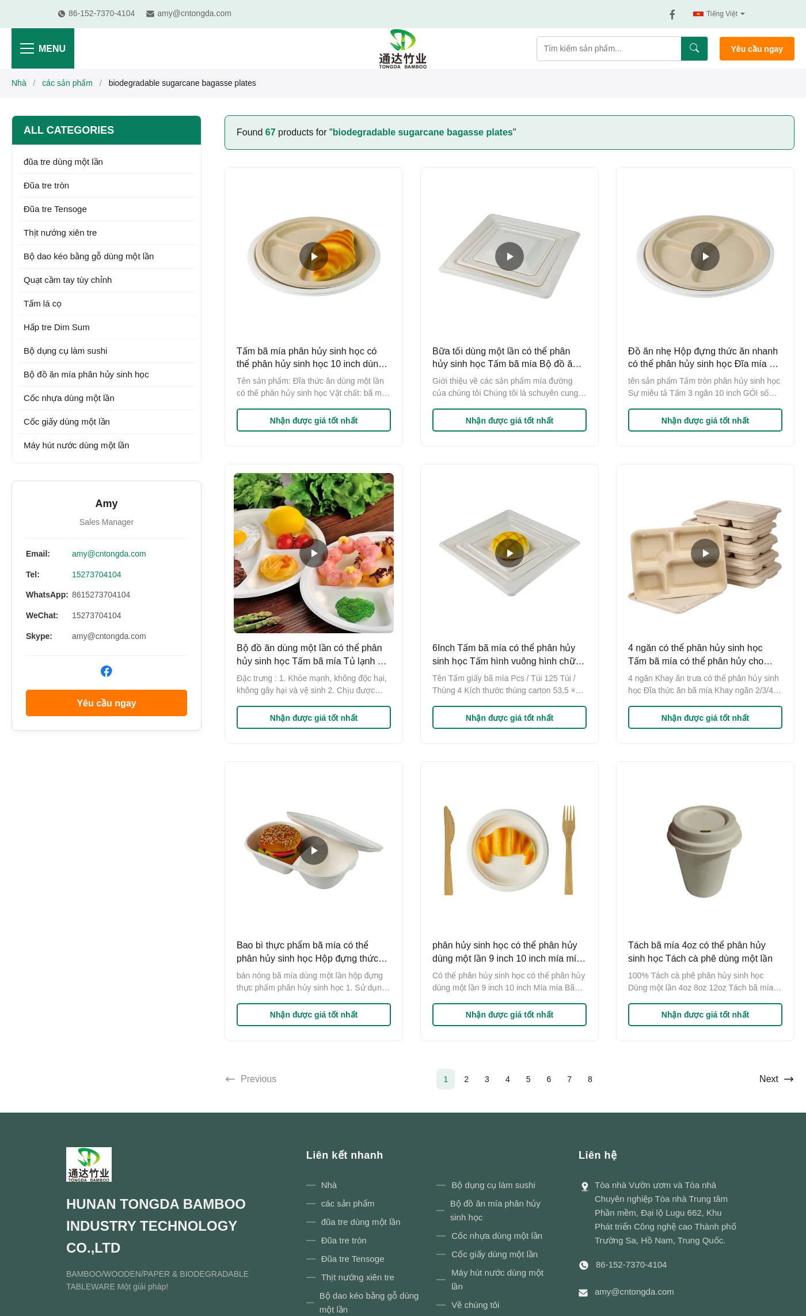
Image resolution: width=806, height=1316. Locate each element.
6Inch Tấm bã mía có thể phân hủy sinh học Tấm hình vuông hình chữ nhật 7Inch (504, 661)
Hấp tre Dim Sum (57, 327)
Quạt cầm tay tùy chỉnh (68, 280)
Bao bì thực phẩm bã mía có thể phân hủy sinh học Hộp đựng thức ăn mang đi (307, 958)
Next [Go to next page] (776, 1079)
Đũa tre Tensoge (55, 209)
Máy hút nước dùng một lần (77, 445)
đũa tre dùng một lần (63, 162)
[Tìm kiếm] (694, 48)
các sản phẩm (67, 83)
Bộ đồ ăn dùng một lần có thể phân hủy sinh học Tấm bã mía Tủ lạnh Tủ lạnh (313, 661)
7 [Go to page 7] (569, 1079)
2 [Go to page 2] (466, 1079)
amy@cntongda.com (109, 553)
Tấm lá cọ (43, 303)
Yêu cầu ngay (757, 49)
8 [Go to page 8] (590, 1079)
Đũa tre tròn (46, 185)
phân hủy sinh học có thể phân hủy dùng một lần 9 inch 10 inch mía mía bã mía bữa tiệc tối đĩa (506, 958)
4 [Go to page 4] (507, 1079)
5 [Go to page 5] (528, 1079)
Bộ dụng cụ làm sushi (65, 351)
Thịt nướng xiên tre (60, 232)
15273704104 (96, 574)
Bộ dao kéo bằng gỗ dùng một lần (89, 256)
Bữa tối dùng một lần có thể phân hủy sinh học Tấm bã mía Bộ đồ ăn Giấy (504, 364)
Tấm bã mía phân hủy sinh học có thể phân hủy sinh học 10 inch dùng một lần (310, 364)
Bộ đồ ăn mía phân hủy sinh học (86, 374)
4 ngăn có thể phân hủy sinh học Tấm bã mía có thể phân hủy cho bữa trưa (695, 661)
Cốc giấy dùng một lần (67, 421)
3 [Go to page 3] (487, 1079)
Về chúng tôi (475, 1305)
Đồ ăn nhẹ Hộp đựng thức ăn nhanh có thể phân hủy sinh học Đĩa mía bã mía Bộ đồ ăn (704, 364)
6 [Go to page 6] (548, 1079)
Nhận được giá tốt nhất (314, 420)
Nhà (19, 83)
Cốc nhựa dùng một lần (69, 398)
